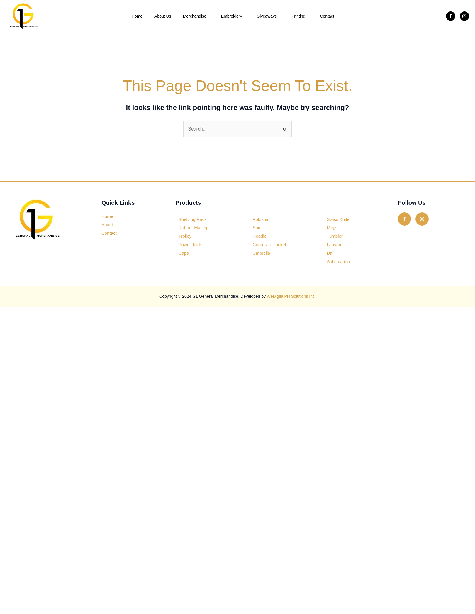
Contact (327, 16)
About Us (162, 16)
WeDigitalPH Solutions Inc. (291, 296)
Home (137, 16)
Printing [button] (299, 16)
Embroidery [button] (233, 16)
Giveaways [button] (268, 16)
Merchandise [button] (196, 16)
